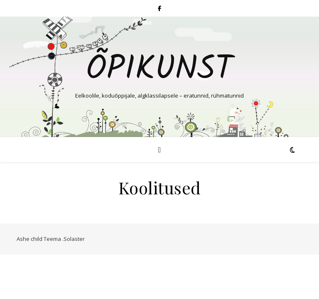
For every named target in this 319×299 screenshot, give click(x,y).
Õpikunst (159, 69)
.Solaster (73, 239)
